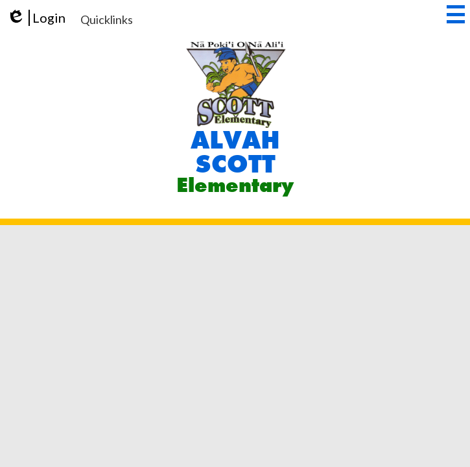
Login (35, 18)
